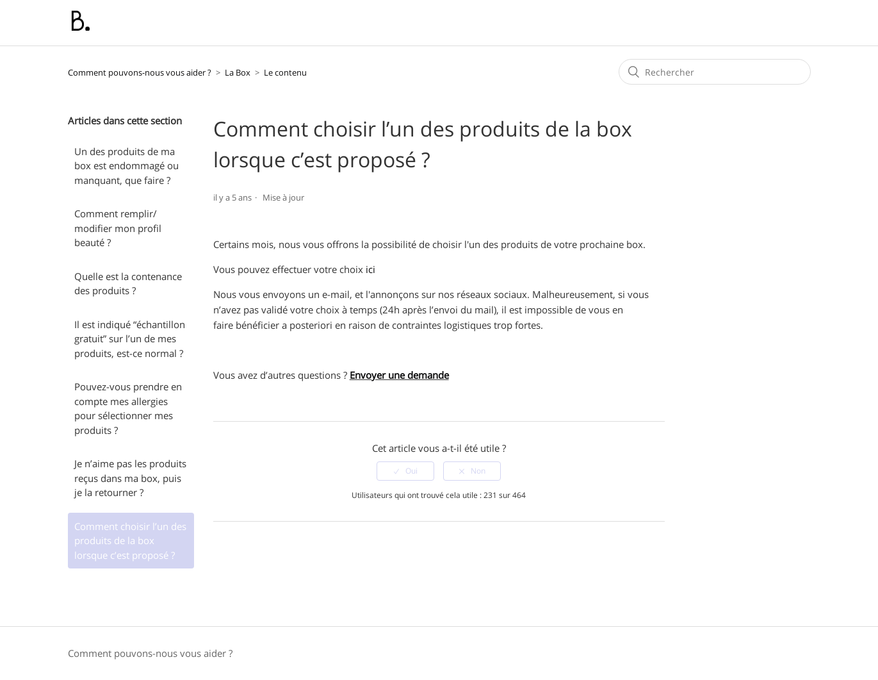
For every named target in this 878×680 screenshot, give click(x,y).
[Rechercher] (715, 72)
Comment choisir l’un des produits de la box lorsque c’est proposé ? (130, 540)
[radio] (405, 471)
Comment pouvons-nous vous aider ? (139, 72)
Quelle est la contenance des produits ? (128, 283)
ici (372, 269)
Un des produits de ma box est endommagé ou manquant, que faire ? (126, 166)
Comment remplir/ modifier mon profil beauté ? (117, 228)
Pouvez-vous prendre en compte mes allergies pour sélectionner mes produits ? (128, 408)
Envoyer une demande (399, 375)
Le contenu (285, 72)
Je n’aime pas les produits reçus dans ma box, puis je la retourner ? (130, 478)
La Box (237, 72)
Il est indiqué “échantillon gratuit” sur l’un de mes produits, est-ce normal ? (129, 339)
